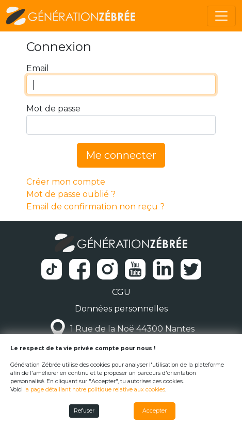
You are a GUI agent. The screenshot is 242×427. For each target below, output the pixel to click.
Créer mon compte (65, 182)
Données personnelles (121, 309)
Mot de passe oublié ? (71, 194)
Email (37, 68)
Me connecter (121, 155)
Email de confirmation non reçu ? (95, 206)
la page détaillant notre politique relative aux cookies (94, 389)
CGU (121, 292)
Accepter (154, 410)
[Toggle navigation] (221, 16)
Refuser (84, 410)
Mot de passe (53, 108)
